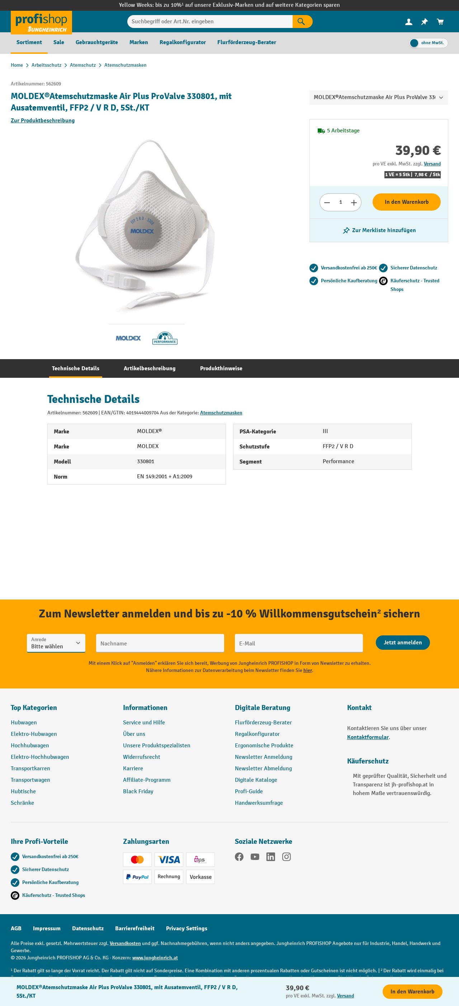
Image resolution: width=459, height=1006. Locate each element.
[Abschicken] (403, 642)
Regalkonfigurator (257, 734)
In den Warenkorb (407, 202)
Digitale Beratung (262, 707)
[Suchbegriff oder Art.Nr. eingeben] (210, 21)
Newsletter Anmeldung (263, 757)
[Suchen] (303, 21)
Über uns (134, 734)
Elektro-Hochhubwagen (40, 757)
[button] (285, 711)
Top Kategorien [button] (34, 707)
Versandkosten (125, 943)
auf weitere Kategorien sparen (303, 5)
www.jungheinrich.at (155, 958)
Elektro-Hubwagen (34, 734)
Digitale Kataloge (256, 780)
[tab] (75, 368)
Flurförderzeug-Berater (263, 722)
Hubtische (23, 791)
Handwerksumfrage (259, 803)
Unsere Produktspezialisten (156, 745)
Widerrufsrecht (141, 757)
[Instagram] (286, 858)
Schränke (22, 803)
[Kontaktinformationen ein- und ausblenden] (18, 988)
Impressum (47, 928)
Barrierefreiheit (135, 928)
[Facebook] (239, 858)
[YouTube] (255, 858)
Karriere (133, 768)
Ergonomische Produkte (264, 745)
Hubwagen (24, 722)
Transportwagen (30, 780)
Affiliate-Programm (147, 780)
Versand (432, 164)
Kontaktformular (368, 737)
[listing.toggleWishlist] (379, 230)
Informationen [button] (145, 707)
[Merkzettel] (424, 21)
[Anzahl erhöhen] (354, 202)
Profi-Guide (249, 791)
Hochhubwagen (30, 745)
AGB (16, 928)
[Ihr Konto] (409, 21)
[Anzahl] (340, 202)
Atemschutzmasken (221, 413)
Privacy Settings (186, 928)
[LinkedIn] (270, 858)
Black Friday (138, 791)
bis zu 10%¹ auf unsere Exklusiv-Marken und (210, 5)
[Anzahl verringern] (327, 202)
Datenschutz (88, 928)
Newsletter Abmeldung (263, 768)
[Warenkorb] (440, 21)
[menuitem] (409, 21)
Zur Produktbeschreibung (43, 120)
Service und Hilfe (144, 722)
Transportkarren (30, 768)
